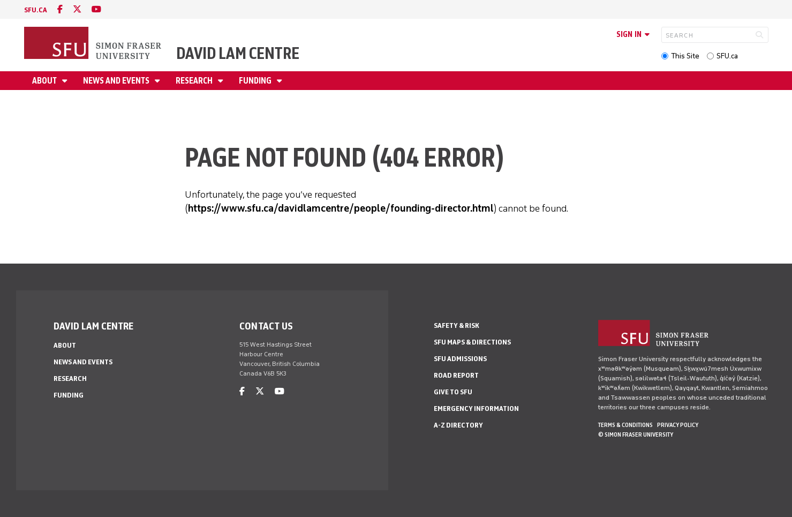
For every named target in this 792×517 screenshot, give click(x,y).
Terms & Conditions (625, 425)
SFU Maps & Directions (472, 342)
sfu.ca (35, 9)
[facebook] (60, 9)
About (45, 81)
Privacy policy (677, 425)
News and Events (117, 81)
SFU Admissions (460, 358)
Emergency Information (476, 408)
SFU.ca (727, 56)
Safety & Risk (456, 325)
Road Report (456, 375)
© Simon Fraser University (635, 434)
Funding (256, 81)
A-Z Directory (458, 425)
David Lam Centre (237, 53)
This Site (685, 56)
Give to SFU (453, 391)
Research (195, 81)
